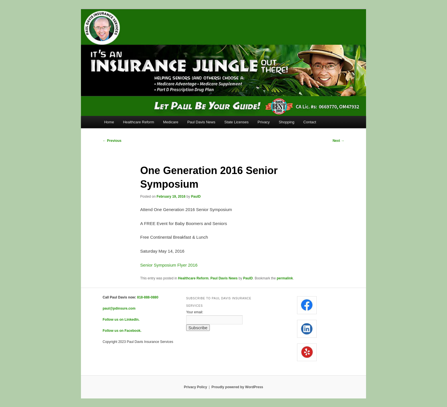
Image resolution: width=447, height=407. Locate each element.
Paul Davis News (201, 122)
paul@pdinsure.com (119, 308)
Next (338, 141)
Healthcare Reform (138, 122)
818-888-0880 (148, 297)
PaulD (196, 197)
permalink (285, 278)
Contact (309, 122)
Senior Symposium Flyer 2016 (169, 265)
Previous (112, 141)
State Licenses (236, 122)
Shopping (286, 122)
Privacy (264, 122)
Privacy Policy (195, 387)
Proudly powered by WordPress (237, 387)
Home (109, 122)
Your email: (194, 312)
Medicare (170, 122)
